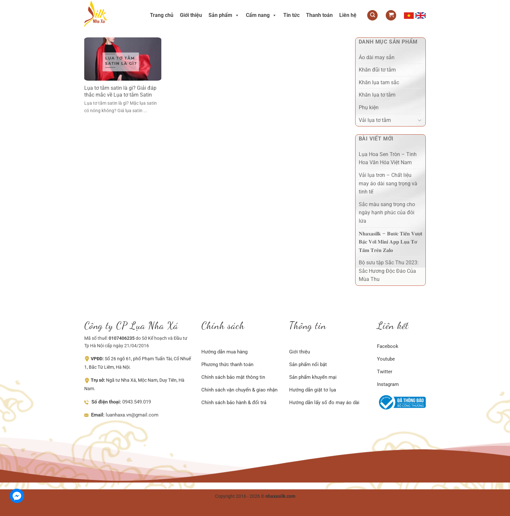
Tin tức (291, 15)
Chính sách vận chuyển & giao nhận (239, 390)
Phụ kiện (369, 107)
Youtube (386, 359)
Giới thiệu (191, 15)
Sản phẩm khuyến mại (313, 377)
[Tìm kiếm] (372, 15)
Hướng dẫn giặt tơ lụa (312, 390)
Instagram (388, 384)
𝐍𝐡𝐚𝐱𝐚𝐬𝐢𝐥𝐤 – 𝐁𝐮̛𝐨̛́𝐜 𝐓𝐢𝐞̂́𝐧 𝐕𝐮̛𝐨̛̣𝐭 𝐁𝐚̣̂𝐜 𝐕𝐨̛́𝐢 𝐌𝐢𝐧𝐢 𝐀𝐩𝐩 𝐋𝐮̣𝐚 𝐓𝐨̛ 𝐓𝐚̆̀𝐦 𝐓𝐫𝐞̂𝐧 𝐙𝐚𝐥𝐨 (390, 242)
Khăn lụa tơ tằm (377, 95)
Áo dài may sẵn (377, 57)
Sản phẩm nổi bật (308, 364)
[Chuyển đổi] (419, 120)
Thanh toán (319, 15)
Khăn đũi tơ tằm (377, 70)
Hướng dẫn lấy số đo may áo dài (324, 402)
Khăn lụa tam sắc (379, 82)
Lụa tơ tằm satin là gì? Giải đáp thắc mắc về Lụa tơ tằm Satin (120, 91)
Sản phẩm (223, 15)
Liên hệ (347, 15)
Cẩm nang (261, 15)
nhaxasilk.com (280, 496)
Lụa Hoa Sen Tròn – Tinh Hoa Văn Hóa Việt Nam (388, 158)
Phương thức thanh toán (227, 364)
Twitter (384, 372)
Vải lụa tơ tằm (375, 120)
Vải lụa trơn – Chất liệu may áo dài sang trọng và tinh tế (388, 183)
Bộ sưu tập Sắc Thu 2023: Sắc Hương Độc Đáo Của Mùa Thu (389, 270)
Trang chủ (161, 15)
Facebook (387, 346)
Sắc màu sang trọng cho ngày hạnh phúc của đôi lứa (387, 212)
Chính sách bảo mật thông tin (233, 377)
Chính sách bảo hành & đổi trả (233, 402)
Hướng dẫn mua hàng (224, 352)
